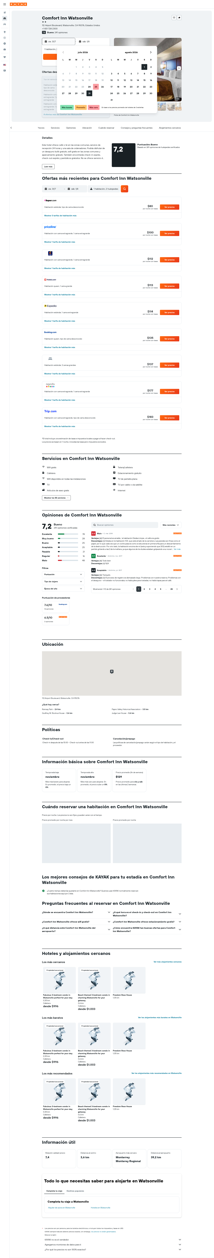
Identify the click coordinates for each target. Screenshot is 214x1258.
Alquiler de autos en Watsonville (61, 1207)
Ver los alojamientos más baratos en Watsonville (160, 1017)
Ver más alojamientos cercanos (168, 962)
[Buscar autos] (4, 24)
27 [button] (63, 93)
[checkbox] (55, 607)
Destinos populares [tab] (75, 1191)
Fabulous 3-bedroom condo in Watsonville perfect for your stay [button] (57, 996)
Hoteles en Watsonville (100, 1207)
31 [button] (89, 93)
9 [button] (82, 73)
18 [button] (96, 80)
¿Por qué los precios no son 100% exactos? (113, 1249)
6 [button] (63, 73)
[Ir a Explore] (4, 32)
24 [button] (89, 86)
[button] (5, 4)
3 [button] (89, 67)
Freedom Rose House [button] (122, 995)
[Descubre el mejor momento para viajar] (4, 43)
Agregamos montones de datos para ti (113, 1244)
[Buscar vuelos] (4, 12)
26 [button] (102, 86)
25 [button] (96, 86)
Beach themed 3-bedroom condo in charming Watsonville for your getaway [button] (94, 998)
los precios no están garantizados (103, 1232)
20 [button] (63, 86)
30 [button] (82, 93)
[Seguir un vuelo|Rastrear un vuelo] (4, 37)
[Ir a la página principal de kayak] (18, 4)
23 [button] (83, 86)
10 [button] (89, 73)
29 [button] (76, 93)
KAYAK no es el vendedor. (113, 1239)
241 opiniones (61, 32)
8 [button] (76, 73)
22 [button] (76, 86)
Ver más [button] (177, 549)
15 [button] (76, 80)
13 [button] (63, 80)
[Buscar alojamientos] (4, 18)
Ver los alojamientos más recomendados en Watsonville (156, 1073)
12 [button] (103, 73)
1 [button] (76, 67)
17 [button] (89, 80)
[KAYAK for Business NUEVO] (4, 49)
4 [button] (96, 67)
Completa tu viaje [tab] (54, 1191)
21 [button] (70, 86)
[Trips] (4, 57)
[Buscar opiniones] (127, 525)
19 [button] (103, 80)
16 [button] (83, 80)
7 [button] (69, 73)
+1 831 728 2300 (49, 28)
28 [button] (69, 93)
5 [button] (102, 67)
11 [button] (96, 73)
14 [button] (70, 80)
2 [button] (82, 67)
